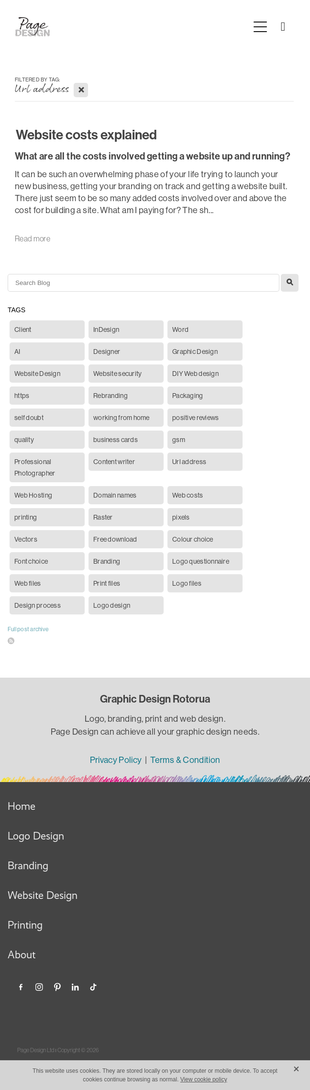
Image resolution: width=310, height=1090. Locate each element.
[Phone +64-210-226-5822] (283, 26)
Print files (106, 583)
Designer (106, 351)
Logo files (186, 583)
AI (17, 351)
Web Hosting (33, 495)
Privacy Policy (117, 760)
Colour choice (192, 539)
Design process (37, 605)
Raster (103, 517)
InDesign (106, 329)
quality (24, 439)
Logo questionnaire (200, 561)
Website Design (37, 373)
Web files (27, 583)
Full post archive (28, 629)
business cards (115, 439)
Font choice (31, 561)
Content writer (114, 462)
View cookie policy (203, 1079)
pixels (181, 517)
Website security (117, 373)
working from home (121, 417)
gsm (178, 439)
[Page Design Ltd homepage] (131, 26)
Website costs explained (86, 135)
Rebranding (110, 395)
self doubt (29, 417)
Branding (106, 561)
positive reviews (195, 417)
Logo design (111, 605)
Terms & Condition (185, 760)
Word (180, 329)
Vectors (25, 539)
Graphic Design (195, 351)
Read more (32, 238)
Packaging (187, 395)
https (21, 395)
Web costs (187, 495)
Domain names (114, 495)
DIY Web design (195, 373)
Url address (189, 462)
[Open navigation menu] (260, 26)
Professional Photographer (34, 467)
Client (23, 329)
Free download (115, 539)
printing (25, 517)
